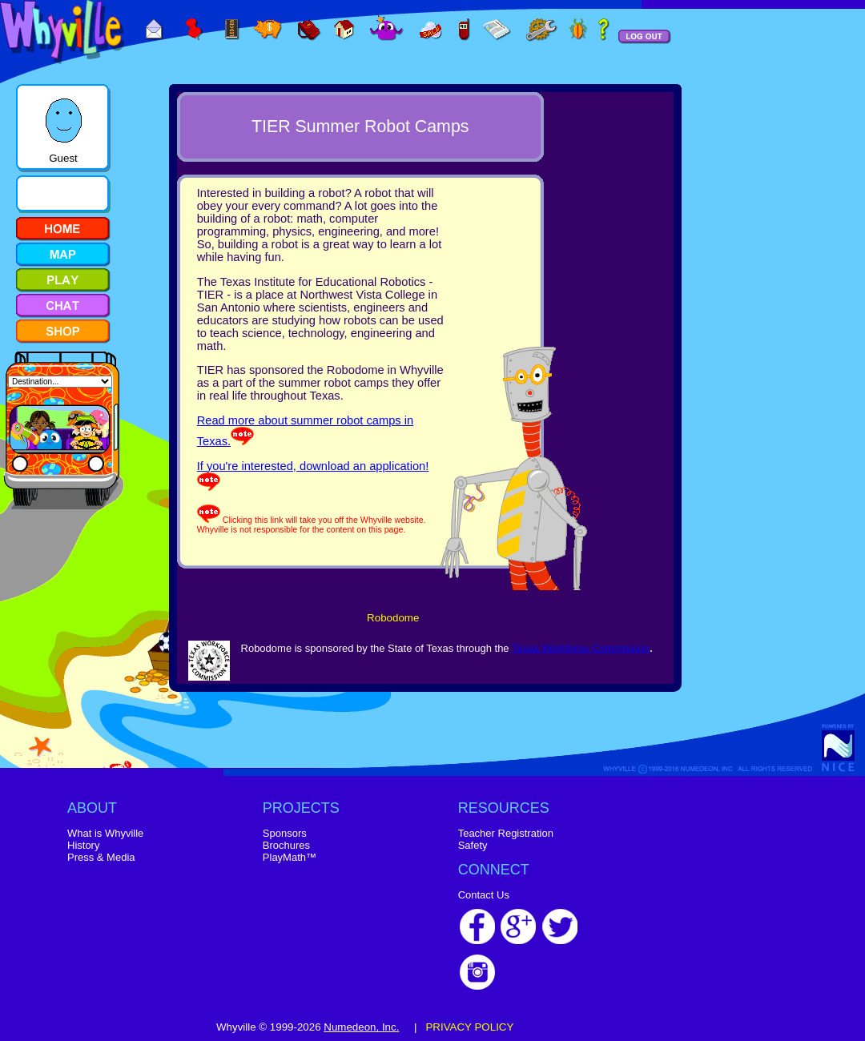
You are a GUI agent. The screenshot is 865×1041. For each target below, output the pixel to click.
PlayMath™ (289, 857)
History (83, 845)
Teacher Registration (505, 833)
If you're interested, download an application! (313, 466)
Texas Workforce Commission (581, 648)
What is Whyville (105, 833)
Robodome (393, 618)
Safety (473, 845)
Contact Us (483, 895)
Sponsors (285, 833)
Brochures (286, 845)
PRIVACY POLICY (469, 1027)
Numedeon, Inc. (361, 1027)
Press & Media (101, 857)
